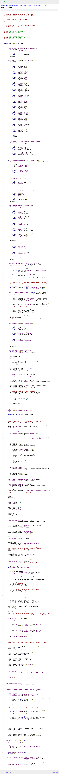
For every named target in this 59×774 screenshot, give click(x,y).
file (25, 9)
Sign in (56, 1)
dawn (2, 5)
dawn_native (39, 5)
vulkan (44, 5)
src (34, 5)
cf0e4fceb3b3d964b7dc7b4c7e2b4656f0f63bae (20, 5)
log (28, 9)
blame (31, 9)
